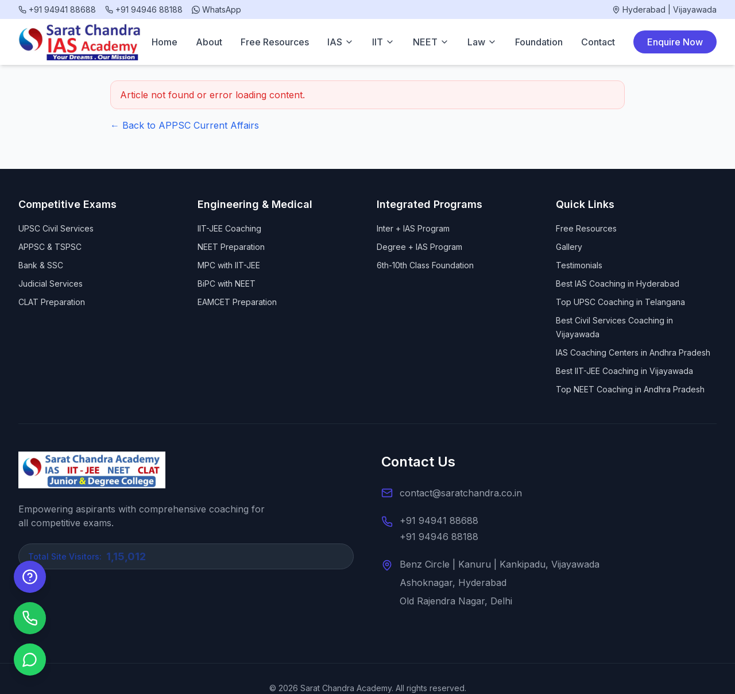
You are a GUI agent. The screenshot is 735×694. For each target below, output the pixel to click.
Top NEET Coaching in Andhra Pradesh (630, 389)
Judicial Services (50, 283)
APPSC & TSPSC (50, 247)
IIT (383, 42)
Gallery (569, 247)
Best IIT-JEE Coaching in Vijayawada (624, 371)
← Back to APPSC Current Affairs (184, 125)
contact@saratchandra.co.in (461, 493)
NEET (431, 42)
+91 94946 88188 (439, 536)
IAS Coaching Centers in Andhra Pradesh (633, 352)
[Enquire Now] (30, 577)
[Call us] (30, 618)
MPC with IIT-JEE (229, 265)
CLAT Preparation (51, 302)
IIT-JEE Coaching (229, 228)
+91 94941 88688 (439, 520)
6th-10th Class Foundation (425, 265)
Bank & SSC (40, 265)
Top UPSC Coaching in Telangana (620, 302)
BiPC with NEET (227, 283)
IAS (340, 42)
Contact (598, 42)
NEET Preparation (231, 247)
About (209, 42)
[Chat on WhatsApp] (30, 659)
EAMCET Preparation (237, 302)
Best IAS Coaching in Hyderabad (617, 283)
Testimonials (579, 265)
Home (164, 42)
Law (482, 42)
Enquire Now (675, 42)
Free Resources (275, 42)
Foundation (539, 42)
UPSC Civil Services (56, 228)
